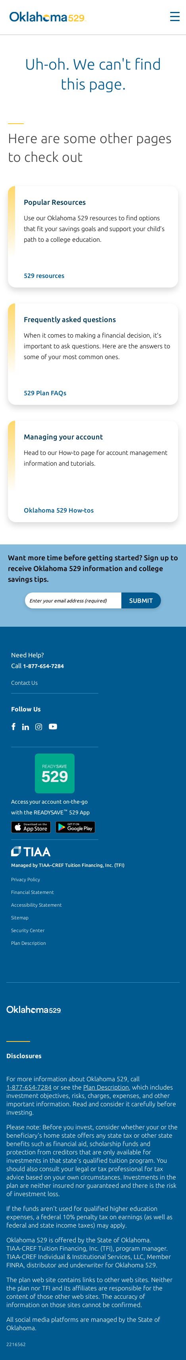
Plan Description (28, 943)
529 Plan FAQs (45, 392)
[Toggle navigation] (175, 17)
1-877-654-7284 (43, 666)
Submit (141, 600)
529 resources (44, 275)
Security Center (27, 930)
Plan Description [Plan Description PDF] (106, 1087)
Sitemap (20, 917)
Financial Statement (32, 892)
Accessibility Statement (36, 904)
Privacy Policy (25, 879)
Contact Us (24, 683)
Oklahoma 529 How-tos (59, 510)
